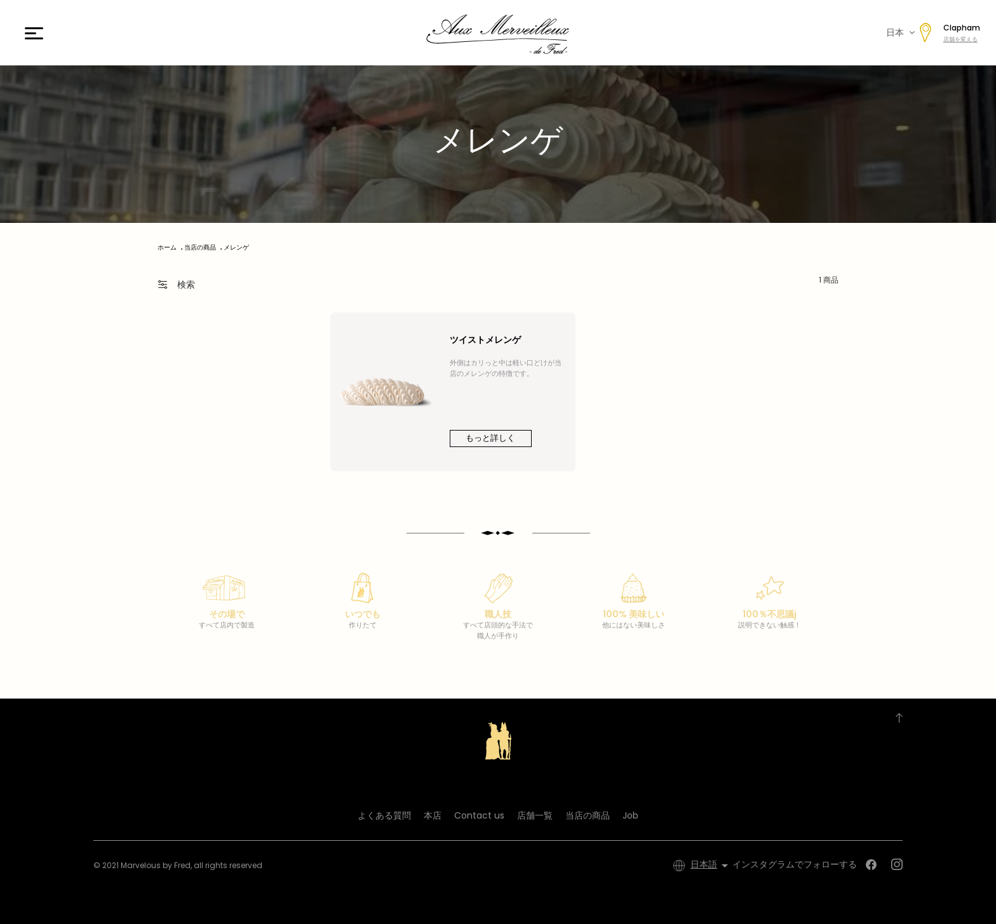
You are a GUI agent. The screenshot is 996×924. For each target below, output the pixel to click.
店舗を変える (960, 39)
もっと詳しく (490, 438)
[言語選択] (711, 865)
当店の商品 (587, 815)
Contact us (479, 815)
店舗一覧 (535, 815)
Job (630, 815)
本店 (432, 815)
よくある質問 (384, 815)
